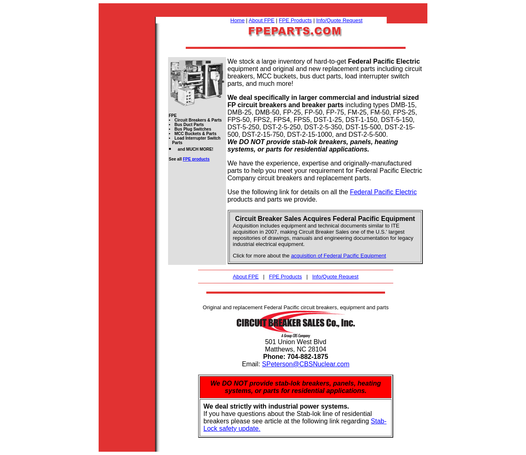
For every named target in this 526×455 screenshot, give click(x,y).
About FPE (262, 20)
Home (238, 20)
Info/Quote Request (339, 20)
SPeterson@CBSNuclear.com (306, 364)
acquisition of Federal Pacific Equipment (338, 256)
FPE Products (295, 20)
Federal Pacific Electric (383, 191)
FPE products (196, 159)
